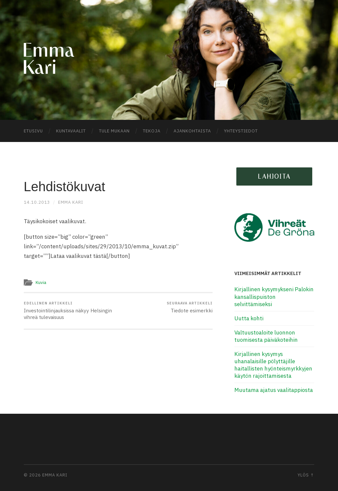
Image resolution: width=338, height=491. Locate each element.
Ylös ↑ (306, 475)
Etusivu (33, 131)
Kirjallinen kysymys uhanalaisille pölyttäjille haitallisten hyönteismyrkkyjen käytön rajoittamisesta (273, 364)
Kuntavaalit (71, 131)
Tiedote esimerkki (190, 307)
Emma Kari (70, 202)
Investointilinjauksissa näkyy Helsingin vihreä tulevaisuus (70, 311)
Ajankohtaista (192, 131)
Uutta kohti (248, 318)
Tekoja (151, 131)
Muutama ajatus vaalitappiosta (273, 390)
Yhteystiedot (241, 131)
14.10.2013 (37, 202)
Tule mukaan (114, 131)
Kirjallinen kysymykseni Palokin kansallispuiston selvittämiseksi (274, 296)
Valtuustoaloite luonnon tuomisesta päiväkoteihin (266, 336)
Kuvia (41, 282)
